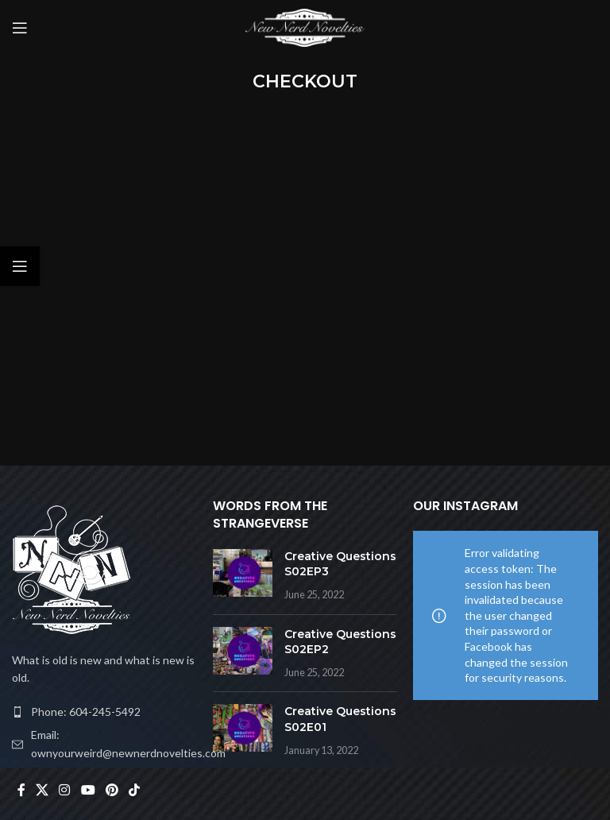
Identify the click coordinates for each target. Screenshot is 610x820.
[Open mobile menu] (20, 28)
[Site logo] (305, 26)
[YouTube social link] (87, 790)
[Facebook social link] (21, 790)
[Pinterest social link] (111, 790)
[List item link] (104, 712)
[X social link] (41, 790)
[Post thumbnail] (242, 575)
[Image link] (71, 569)
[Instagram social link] (64, 790)
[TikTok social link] (134, 790)
